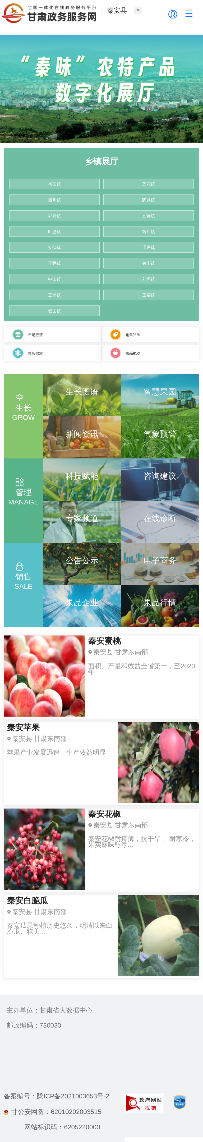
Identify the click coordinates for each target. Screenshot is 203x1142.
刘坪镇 (148, 279)
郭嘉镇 (54, 215)
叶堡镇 (54, 231)
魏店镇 (148, 231)
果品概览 (133, 353)
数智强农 (35, 353)
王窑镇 (148, 295)
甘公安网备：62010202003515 (52, 1111)
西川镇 (54, 200)
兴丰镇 (148, 263)
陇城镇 (148, 200)
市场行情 (35, 335)
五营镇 (148, 215)
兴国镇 (54, 184)
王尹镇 (54, 263)
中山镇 (54, 279)
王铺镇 (54, 295)
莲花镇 (148, 184)
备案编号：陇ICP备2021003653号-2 (56, 1096)
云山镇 (54, 311)
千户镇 (148, 247)
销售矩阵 (133, 335)
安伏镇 (54, 247)
